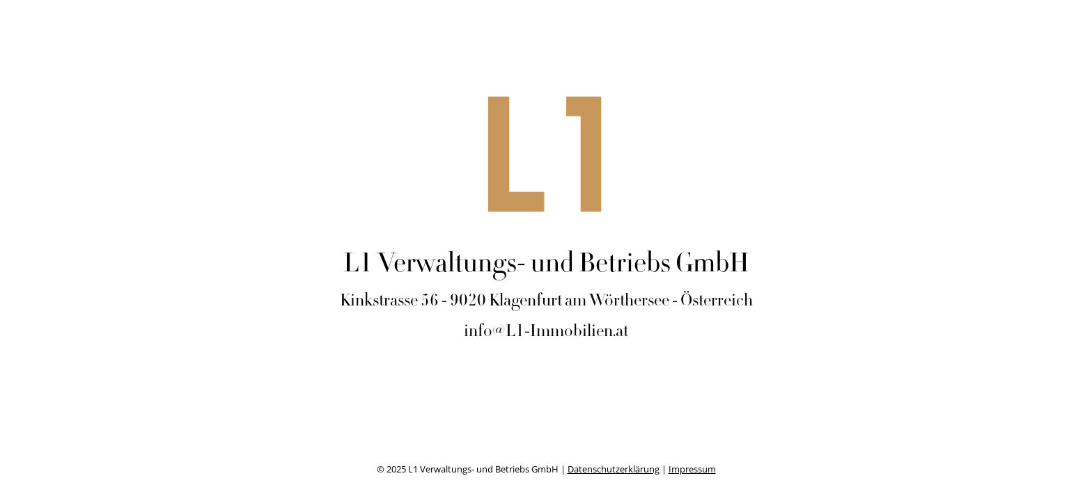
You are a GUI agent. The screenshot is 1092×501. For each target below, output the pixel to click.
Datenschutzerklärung (614, 469)
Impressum (692, 469)
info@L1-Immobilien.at (546, 333)
